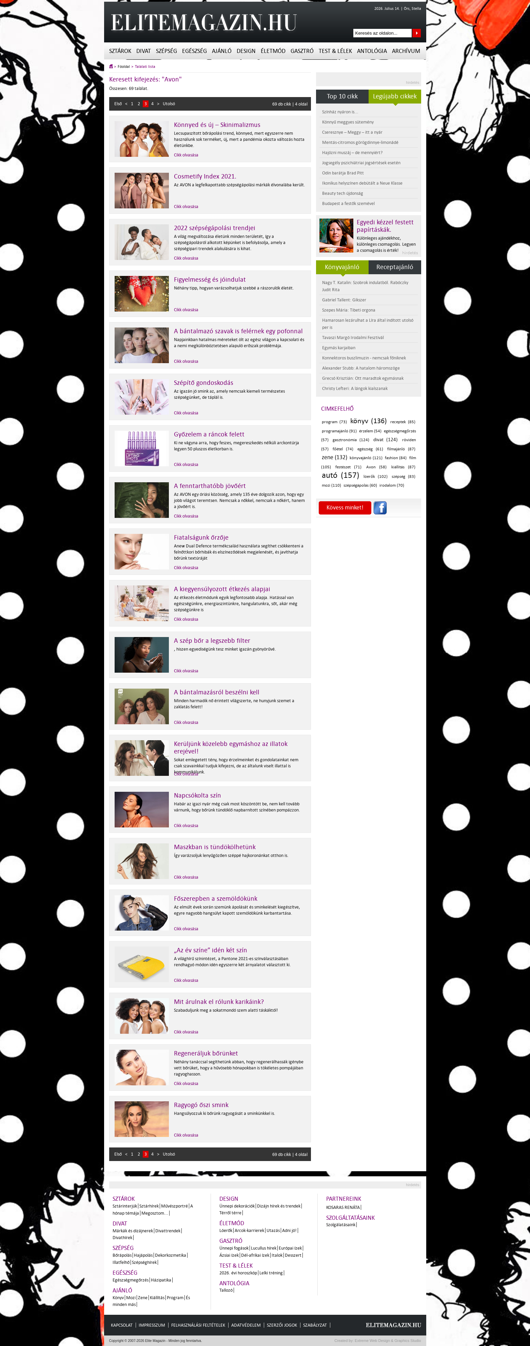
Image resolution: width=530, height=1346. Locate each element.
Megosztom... (154, 1213)
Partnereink (343, 1199)
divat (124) (385, 440)
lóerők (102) (376, 476)
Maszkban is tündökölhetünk (215, 847)
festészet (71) (348, 467)
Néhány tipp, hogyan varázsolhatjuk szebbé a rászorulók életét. (234, 288)
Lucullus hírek (263, 1248)
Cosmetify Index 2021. (205, 176)
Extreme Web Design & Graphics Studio (387, 1341)
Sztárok (120, 51)
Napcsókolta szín (197, 795)
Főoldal (124, 66)
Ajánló (222, 51)
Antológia (372, 51)
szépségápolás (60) (360, 485)
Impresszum (152, 1325)
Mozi (131, 1297)
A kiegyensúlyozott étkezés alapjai (222, 589)
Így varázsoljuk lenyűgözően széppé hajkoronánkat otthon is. (231, 855)
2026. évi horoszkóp (238, 1272)
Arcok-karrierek (249, 1230)
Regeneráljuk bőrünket (206, 1053)
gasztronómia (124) (351, 440)
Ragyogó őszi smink (201, 1105)
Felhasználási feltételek (198, 1325)
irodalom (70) (391, 485)
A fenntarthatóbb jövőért (210, 486)
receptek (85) (402, 422)
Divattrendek (167, 1230)
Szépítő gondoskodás (203, 383)
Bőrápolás (122, 1255)
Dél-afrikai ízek (255, 1255)
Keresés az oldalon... (416, 33)
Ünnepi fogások (234, 1248)
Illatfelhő (121, 1262)
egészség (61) (370, 449)
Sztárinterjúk (125, 1206)
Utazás (273, 1230)
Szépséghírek (144, 1262)
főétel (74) (343, 449)
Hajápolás (143, 1255)
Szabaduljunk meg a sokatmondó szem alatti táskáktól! (226, 1010)
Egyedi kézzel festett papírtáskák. (385, 226)
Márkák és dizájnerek (133, 1230)
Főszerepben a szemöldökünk (215, 898)
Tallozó (226, 1290)
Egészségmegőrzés (131, 1280)
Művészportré (174, 1206)
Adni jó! (289, 1230)
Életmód (273, 51)
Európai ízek (290, 1248)
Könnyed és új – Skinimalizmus (217, 125)
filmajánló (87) (401, 449)
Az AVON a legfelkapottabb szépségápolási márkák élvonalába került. (239, 184)
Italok (277, 1255)
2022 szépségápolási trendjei (214, 228)
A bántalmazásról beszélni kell (216, 692)
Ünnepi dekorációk (237, 1206)
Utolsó (169, 103)
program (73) (334, 422)
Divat (143, 51)
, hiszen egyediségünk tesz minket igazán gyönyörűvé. (225, 649)
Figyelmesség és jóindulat (210, 279)
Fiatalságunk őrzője (201, 537)
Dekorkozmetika (170, 1255)
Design (246, 51)
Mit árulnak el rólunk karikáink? (219, 1002)
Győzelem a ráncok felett (209, 434)
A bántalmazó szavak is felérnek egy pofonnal (238, 331)
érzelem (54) (370, 431)
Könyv (118, 1297)
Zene (143, 1297)
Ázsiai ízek (229, 1255)
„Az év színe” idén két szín (210, 950)
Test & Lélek (335, 51)
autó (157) (341, 475)
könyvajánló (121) (366, 458)
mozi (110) (331, 485)
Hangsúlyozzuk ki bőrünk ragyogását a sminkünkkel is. (224, 1113)
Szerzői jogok (282, 1325)
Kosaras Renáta (343, 1207)
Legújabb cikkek (395, 96)
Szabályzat (315, 1325)
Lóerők (225, 1230)
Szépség (166, 51)
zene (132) (334, 457)
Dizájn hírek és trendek (278, 1206)
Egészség (194, 51)
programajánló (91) (339, 431)
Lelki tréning (271, 1272)
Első (118, 103)
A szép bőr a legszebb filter (212, 640)
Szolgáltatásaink (350, 1218)
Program (175, 1297)
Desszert (293, 1255)
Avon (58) (376, 467)
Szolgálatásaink (340, 1224)
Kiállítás (157, 1297)
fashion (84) (396, 458)
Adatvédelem (246, 1325)
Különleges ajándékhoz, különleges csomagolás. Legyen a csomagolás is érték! (386, 244)
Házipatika (161, 1280)
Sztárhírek (149, 1206)
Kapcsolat (122, 1325)
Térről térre (230, 1212)
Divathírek (122, 1237)
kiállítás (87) (403, 467)
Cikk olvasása (186, 154)
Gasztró (302, 51)
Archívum (406, 51)
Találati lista (145, 66)
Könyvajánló (342, 267)
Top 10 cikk (342, 96)
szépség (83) (403, 476)
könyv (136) (368, 421)
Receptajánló (394, 267)
